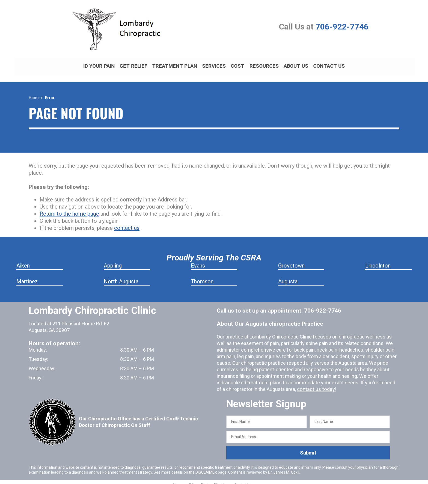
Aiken (23, 261)
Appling (113, 261)
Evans (198, 261)
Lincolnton (378, 261)
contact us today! (316, 384)
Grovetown (291, 261)
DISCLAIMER (206, 467)
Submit (308, 448)
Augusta (288, 277)
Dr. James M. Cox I (283, 467)
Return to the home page (69, 209)
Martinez (27, 277)
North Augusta (121, 277)
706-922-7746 (342, 26)
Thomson (202, 277)
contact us (126, 223)
